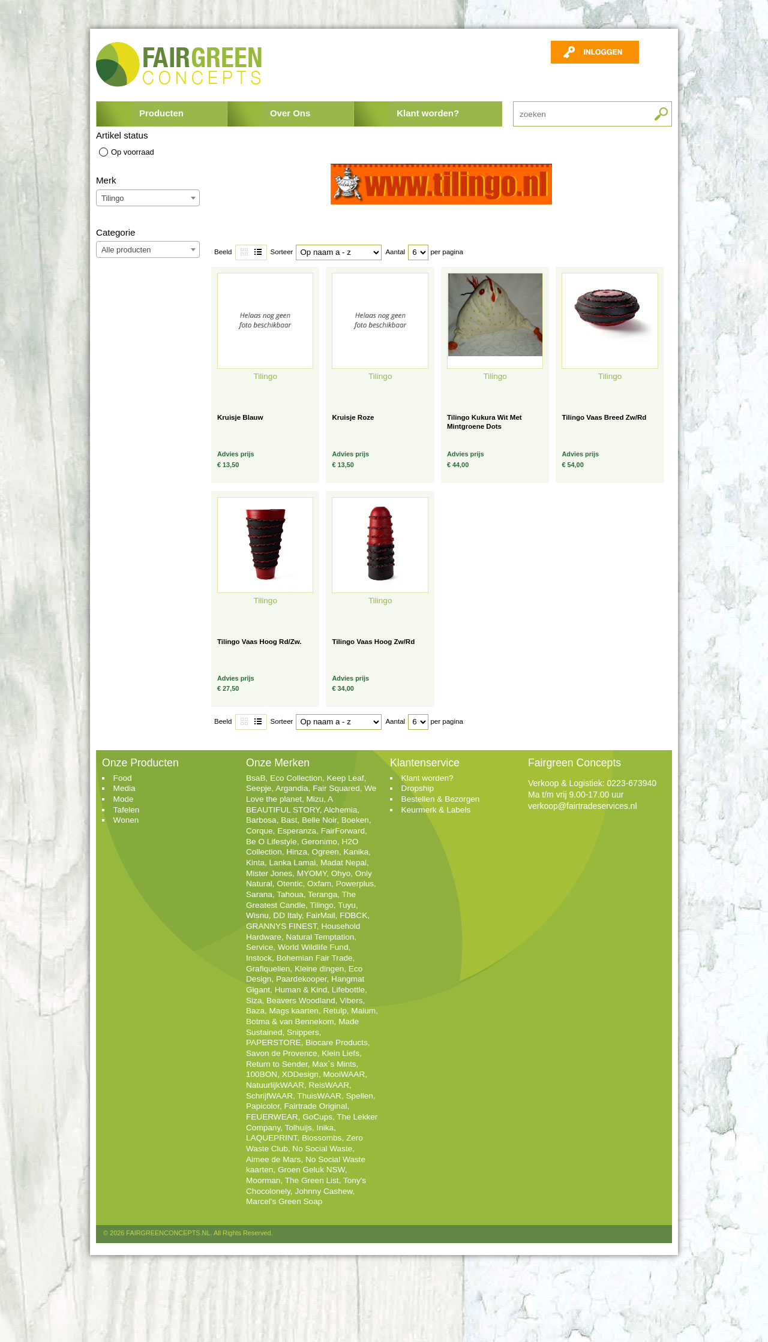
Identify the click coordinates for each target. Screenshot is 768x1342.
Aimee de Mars (273, 1159)
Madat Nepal (343, 862)
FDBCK (353, 915)
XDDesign (300, 1074)
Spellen (359, 1095)
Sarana (259, 894)
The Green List (312, 1180)
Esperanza (296, 830)
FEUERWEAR (272, 1116)
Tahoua (290, 894)
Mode (123, 799)
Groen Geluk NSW (311, 1169)
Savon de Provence (281, 1053)
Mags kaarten (294, 1010)
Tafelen (126, 809)
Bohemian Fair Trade (315, 957)
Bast (289, 820)
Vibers (351, 1000)
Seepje (258, 788)
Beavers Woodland (300, 1000)
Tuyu (347, 905)
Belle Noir (319, 820)
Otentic (289, 883)
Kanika (356, 851)
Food (122, 778)
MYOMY (312, 873)
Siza (254, 1000)
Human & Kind (301, 989)
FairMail (320, 915)
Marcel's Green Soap (284, 1201)
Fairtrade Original (315, 1106)
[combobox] (148, 197)
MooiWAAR (344, 1074)
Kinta (255, 862)
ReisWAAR (329, 1085)
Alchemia (340, 809)
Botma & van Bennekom (290, 1021)
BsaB (256, 778)
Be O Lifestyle (271, 841)
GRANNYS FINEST (281, 926)
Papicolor (263, 1106)
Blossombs (321, 1137)
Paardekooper (301, 978)
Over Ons (290, 113)
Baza (255, 1010)
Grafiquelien (268, 968)
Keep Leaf (345, 778)
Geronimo (319, 841)
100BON (261, 1074)
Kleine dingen (319, 968)
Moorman (263, 1180)
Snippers (303, 1032)
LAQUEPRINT (271, 1137)
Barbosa (261, 820)
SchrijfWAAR (269, 1095)
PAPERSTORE (273, 1042)
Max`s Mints (334, 1064)
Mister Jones (269, 873)
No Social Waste (322, 1148)
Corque (259, 830)
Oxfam (319, 883)
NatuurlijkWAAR (275, 1085)
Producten (161, 113)
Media (124, 788)
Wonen (126, 820)
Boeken (355, 820)
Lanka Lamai (292, 862)
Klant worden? (428, 113)
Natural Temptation (320, 936)
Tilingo (322, 905)
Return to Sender (277, 1064)
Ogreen (325, 851)
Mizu (315, 799)
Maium (363, 1010)
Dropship (417, 788)
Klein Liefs (340, 1053)
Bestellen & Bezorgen (440, 799)
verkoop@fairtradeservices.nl (582, 806)
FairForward (343, 830)
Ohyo (341, 873)
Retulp (334, 1010)
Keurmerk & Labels (436, 809)
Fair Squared (336, 788)
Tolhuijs (297, 1127)
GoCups (317, 1116)
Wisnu (257, 915)
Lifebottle (348, 989)
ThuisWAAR (319, 1095)
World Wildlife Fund (313, 947)
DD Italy (287, 915)
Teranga (322, 894)
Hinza (296, 851)
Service (259, 947)
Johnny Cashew (323, 1191)
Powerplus (355, 883)
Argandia (291, 788)
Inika (325, 1127)
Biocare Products (336, 1042)
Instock (259, 957)
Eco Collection (296, 778)
